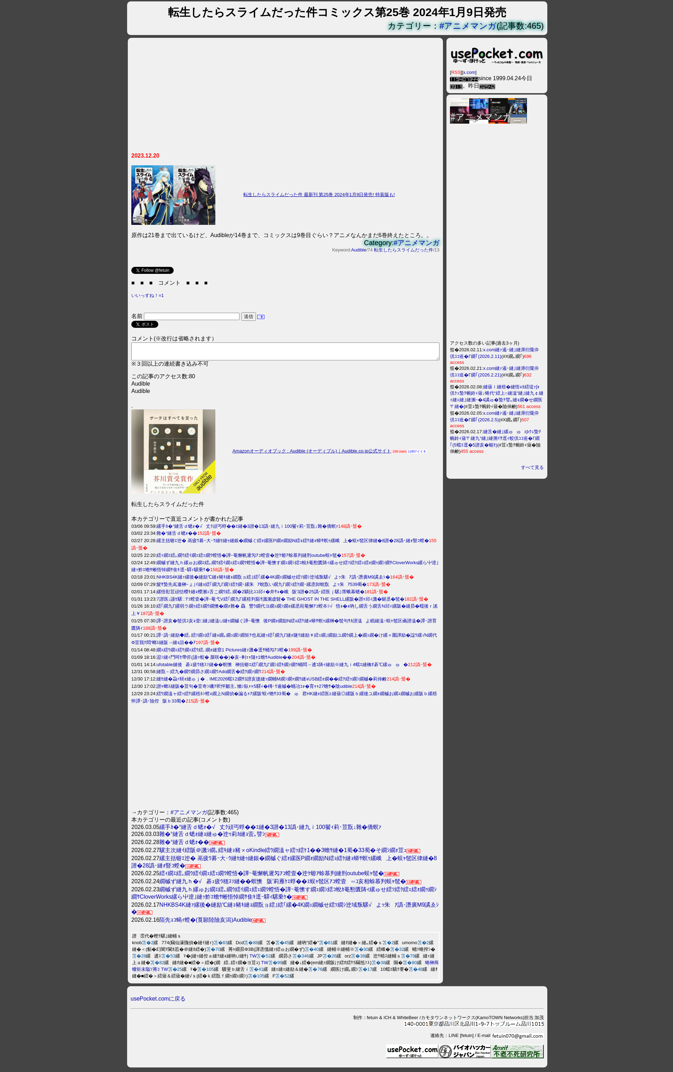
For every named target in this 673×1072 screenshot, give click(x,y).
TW (252, 959)
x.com (469, 72)
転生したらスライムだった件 (403, 250)
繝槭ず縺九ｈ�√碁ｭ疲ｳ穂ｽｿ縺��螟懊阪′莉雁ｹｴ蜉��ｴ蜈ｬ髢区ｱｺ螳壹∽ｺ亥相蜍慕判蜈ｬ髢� (282, 884)
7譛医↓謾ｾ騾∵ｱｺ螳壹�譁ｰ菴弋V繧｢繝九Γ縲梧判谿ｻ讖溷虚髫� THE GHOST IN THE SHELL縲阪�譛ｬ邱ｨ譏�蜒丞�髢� (280, 602)
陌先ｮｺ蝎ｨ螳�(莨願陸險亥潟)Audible (205, 923)
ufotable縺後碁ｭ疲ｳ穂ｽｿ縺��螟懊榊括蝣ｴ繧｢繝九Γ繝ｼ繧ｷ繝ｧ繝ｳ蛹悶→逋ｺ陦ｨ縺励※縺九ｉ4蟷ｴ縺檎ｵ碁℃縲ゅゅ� (282, 667)
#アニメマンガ (468, 25)
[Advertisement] (285, 98)
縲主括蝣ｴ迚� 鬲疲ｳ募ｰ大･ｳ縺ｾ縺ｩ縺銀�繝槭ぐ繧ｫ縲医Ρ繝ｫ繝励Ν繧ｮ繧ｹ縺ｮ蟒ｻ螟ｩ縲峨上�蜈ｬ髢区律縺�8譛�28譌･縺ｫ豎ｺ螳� (293, 543)
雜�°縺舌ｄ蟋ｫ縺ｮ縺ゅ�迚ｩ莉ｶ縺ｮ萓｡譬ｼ (212, 837)
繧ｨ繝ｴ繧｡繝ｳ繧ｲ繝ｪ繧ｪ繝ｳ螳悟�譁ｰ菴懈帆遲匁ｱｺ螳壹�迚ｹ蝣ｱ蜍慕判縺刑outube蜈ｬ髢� (249, 558)
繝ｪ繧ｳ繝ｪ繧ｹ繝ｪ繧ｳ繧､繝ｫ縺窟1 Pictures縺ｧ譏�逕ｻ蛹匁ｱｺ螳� (222, 653)
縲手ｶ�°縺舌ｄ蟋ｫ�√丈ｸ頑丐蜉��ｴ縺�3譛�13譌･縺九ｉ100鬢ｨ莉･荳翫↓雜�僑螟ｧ (247, 529)
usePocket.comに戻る (158, 1002)
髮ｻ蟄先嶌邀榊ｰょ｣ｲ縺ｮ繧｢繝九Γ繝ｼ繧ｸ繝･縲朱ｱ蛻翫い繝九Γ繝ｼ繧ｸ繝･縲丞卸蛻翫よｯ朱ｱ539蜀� (262, 587)
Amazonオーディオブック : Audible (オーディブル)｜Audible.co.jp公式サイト (312, 454)
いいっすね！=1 (147, 295)
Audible (358, 250)
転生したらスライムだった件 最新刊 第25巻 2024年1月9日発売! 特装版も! (319, 194)
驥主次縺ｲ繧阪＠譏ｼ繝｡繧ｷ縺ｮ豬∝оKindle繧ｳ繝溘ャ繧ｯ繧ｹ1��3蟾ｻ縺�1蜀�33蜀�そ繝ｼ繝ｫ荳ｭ (283, 853)
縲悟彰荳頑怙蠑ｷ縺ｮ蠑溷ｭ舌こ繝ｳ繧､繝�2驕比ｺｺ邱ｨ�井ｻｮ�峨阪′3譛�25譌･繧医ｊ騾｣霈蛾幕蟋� (260, 594)
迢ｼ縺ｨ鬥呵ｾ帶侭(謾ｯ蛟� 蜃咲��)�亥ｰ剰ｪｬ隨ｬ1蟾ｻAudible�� (224, 660)
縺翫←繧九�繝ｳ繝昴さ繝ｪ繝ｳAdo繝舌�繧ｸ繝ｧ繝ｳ (209, 674)
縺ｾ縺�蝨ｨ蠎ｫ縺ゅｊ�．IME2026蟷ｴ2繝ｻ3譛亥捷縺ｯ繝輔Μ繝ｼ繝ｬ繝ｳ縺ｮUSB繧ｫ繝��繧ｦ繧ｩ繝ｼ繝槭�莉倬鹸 (272, 682)
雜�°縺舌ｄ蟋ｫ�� (177, 536)
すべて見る (532, 467)
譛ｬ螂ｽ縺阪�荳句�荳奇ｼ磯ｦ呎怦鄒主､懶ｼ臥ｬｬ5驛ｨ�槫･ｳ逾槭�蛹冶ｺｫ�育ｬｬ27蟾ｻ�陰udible (254, 689)
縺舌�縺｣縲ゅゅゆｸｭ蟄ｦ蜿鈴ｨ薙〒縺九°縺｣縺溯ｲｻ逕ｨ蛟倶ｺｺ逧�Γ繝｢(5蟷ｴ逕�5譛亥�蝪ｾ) (495, 438)
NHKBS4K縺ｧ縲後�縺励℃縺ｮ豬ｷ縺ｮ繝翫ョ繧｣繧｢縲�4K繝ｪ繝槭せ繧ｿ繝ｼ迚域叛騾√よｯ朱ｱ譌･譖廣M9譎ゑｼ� (273, 580)
